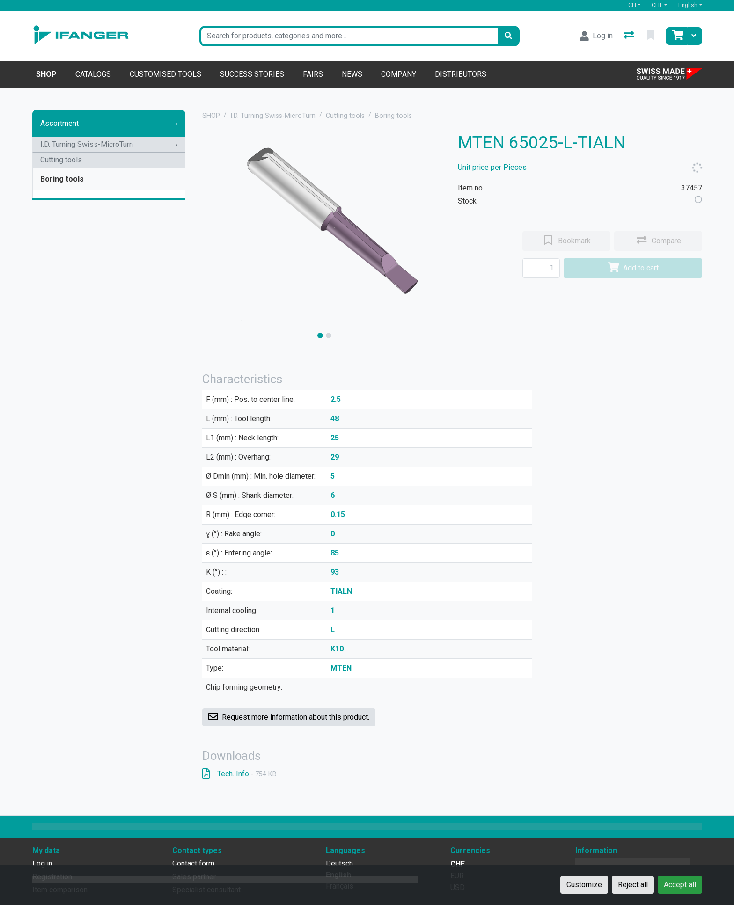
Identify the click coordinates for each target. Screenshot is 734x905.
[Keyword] (348, 36)
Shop (46, 74)
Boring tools (62, 179)
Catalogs (93, 74)
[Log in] (596, 36)
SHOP (211, 116)
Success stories (252, 74)
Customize (584, 884)
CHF (657, 4)
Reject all (633, 884)
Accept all (680, 884)
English (687, 4)
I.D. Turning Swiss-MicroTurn (86, 144)
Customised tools (165, 74)
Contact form (193, 863)
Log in (42, 863)
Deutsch (339, 863)
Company (398, 74)
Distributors (460, 74)
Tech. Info (239, 773)
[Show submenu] (176, 123)
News (352, 74)
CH (632, 4)
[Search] (508, 36)
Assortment (59, 123)
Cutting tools (61, 159)
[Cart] (676, 36)
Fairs (313, 74)
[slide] (320, 335)
